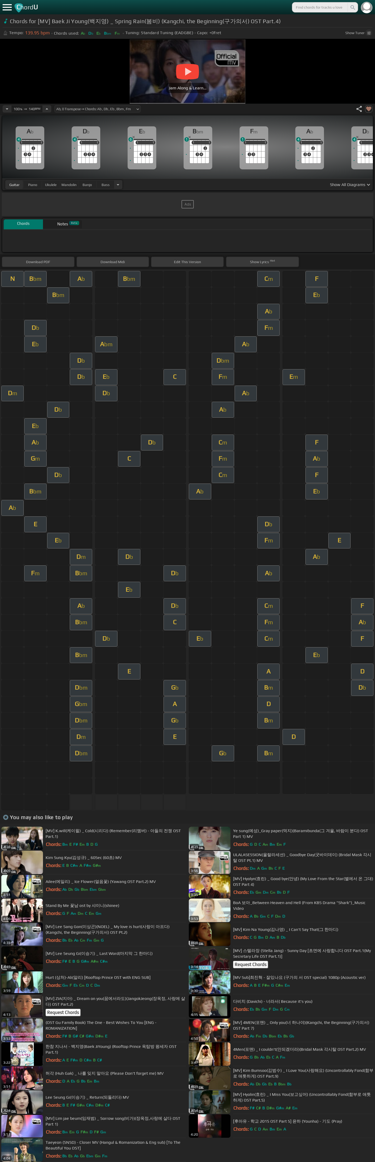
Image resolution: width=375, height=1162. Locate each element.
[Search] (352, 7)
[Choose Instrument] (118, 185)
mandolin (69, 185)
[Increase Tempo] (46, 109)
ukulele (51, 185)
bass (106, 185)
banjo (87, 185)
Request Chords (250, 964)
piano (32, 185)
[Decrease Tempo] (7, 109)
